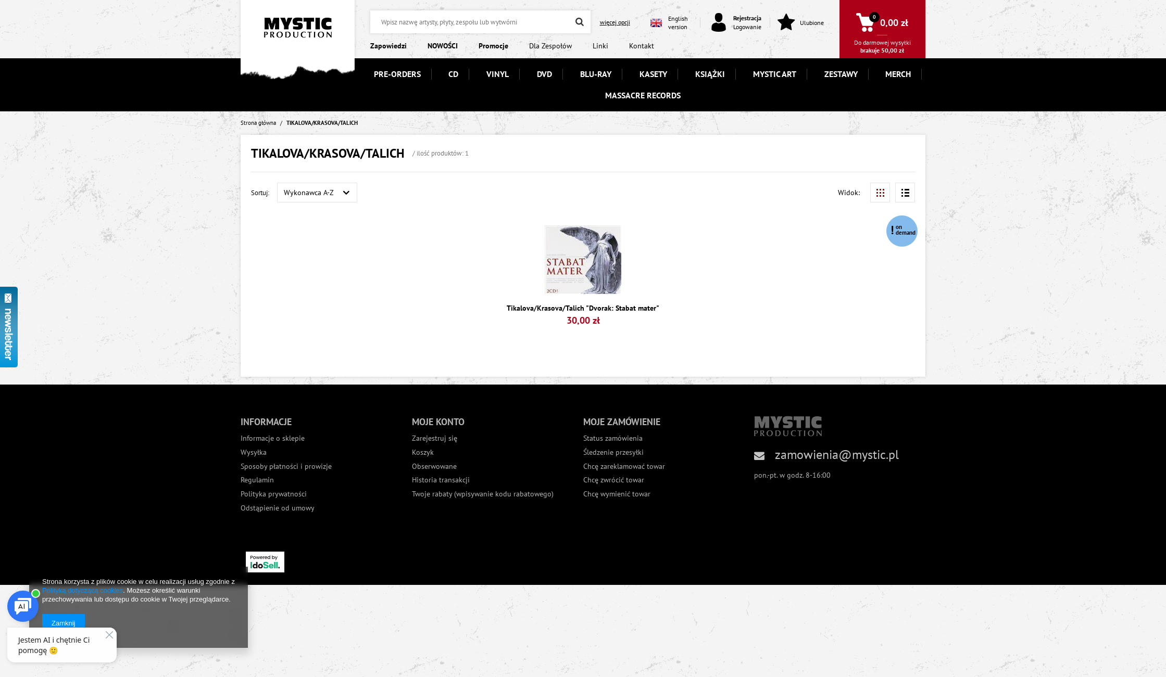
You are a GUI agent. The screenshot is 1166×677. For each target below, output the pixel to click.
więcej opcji (615, 22)
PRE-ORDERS (397, 74)
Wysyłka (254, 452)
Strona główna (258, 122)
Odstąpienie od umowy (278, 508)
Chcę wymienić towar (616, 494)
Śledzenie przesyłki (613, 452)
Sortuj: (260, 192)
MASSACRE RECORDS (643, 95)
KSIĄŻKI (710, 74)
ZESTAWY (841, 74)
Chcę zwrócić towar (613, 480)
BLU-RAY (595, 74)
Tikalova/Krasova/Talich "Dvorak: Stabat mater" (583, 308)
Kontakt (641, 45)
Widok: (849, 192)
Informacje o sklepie (273, 438)
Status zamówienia (613, 438)
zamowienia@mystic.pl (837, 454)
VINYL (497, 74)
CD (453, 74)
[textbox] (480, 21)
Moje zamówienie (621, 422)
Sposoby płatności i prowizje (286, 466)
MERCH (898, 74)
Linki (600, 45)
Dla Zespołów (550, 45)
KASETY (653, 74)
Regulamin (257, 480)
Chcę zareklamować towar (624, 466)
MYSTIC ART (774, 74)
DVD (544, 74)
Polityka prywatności (274, 494)
